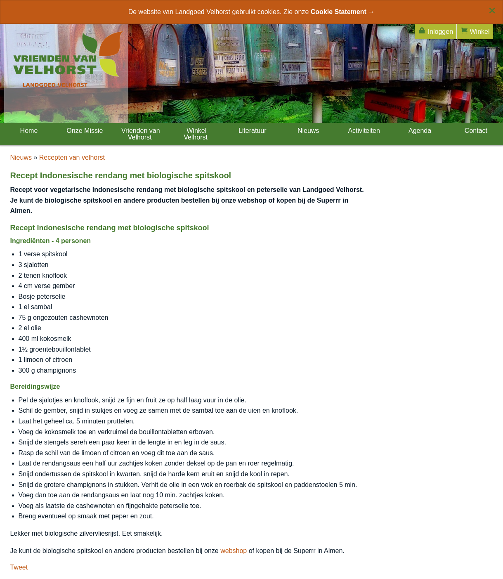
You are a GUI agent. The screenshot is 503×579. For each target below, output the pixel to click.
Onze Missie (84, 130)
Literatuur (251, 130)
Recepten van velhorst (72, 157)
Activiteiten (363, 130)
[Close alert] (492, 10)
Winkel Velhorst (196, 134)
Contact (475, 130)
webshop (233, 550)
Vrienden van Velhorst (140, 134)
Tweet (19, 567)
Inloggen (435, 30)
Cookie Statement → (343, 11)
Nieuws (307, 130)
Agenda (419, 130)
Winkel (474, 30)
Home (28, 130)
